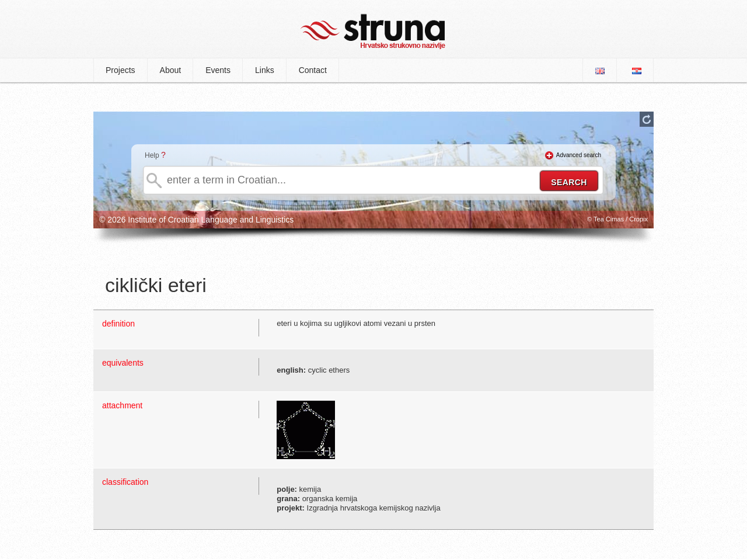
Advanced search (578, 155)
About (170, 70)
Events (218, 70)
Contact (313, 70)
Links (264, 70)
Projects (120, 70)
